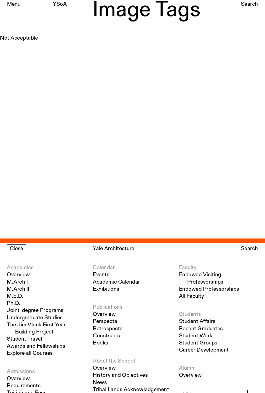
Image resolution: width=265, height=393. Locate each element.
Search (249, 4)
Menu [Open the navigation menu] (13, 4)
